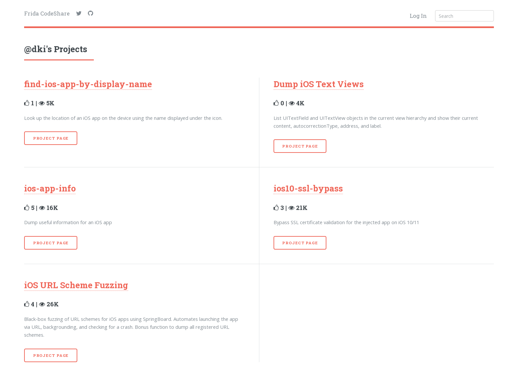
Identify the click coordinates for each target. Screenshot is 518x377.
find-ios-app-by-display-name (88, 83)
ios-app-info (50, 188)
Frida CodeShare (47, 13)
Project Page (51, 138)
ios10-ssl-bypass (308, 188)
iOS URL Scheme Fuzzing (76, 285)
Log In (418, 15)
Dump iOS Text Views (319, 83)
